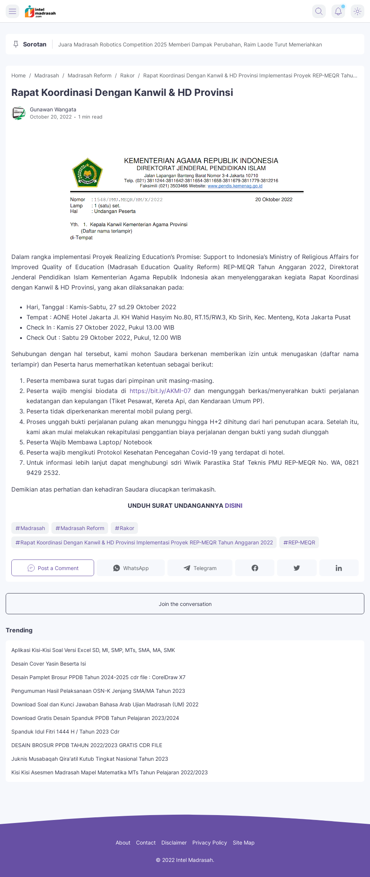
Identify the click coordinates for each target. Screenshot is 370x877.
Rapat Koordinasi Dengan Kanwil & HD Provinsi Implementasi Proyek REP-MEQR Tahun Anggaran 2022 (144, 542)
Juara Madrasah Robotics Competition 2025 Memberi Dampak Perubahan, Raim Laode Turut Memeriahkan (190, 44)
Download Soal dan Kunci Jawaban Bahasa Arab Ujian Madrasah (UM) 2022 (104, 704)
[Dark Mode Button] (357, 11)
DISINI (233, 505)
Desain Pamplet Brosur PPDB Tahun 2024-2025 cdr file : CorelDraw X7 (98, 677)
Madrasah (30, 528)
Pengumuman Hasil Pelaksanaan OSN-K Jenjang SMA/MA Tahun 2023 (98, 690)
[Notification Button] (338, 11)
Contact (146, 842)
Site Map (244, 842)
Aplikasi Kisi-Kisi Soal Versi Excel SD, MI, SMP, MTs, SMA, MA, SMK (93, 650)
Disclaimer (174, 842)
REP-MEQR (299, 542)
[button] (130, 567)
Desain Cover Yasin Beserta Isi (48, 663)
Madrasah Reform (79, 528)
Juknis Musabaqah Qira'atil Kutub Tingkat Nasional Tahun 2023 (89, 758)
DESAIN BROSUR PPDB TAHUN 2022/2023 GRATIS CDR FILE (86, 745)
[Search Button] (319, 11)
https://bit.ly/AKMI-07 (160, 391)
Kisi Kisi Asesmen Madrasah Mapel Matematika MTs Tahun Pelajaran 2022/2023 (109, 772)
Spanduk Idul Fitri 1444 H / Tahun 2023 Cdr (65, 731)
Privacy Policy (209, 842)
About (123, 842)
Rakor (124, 528)
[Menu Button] (12, 11)
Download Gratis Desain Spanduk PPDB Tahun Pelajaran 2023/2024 (95, 718)
